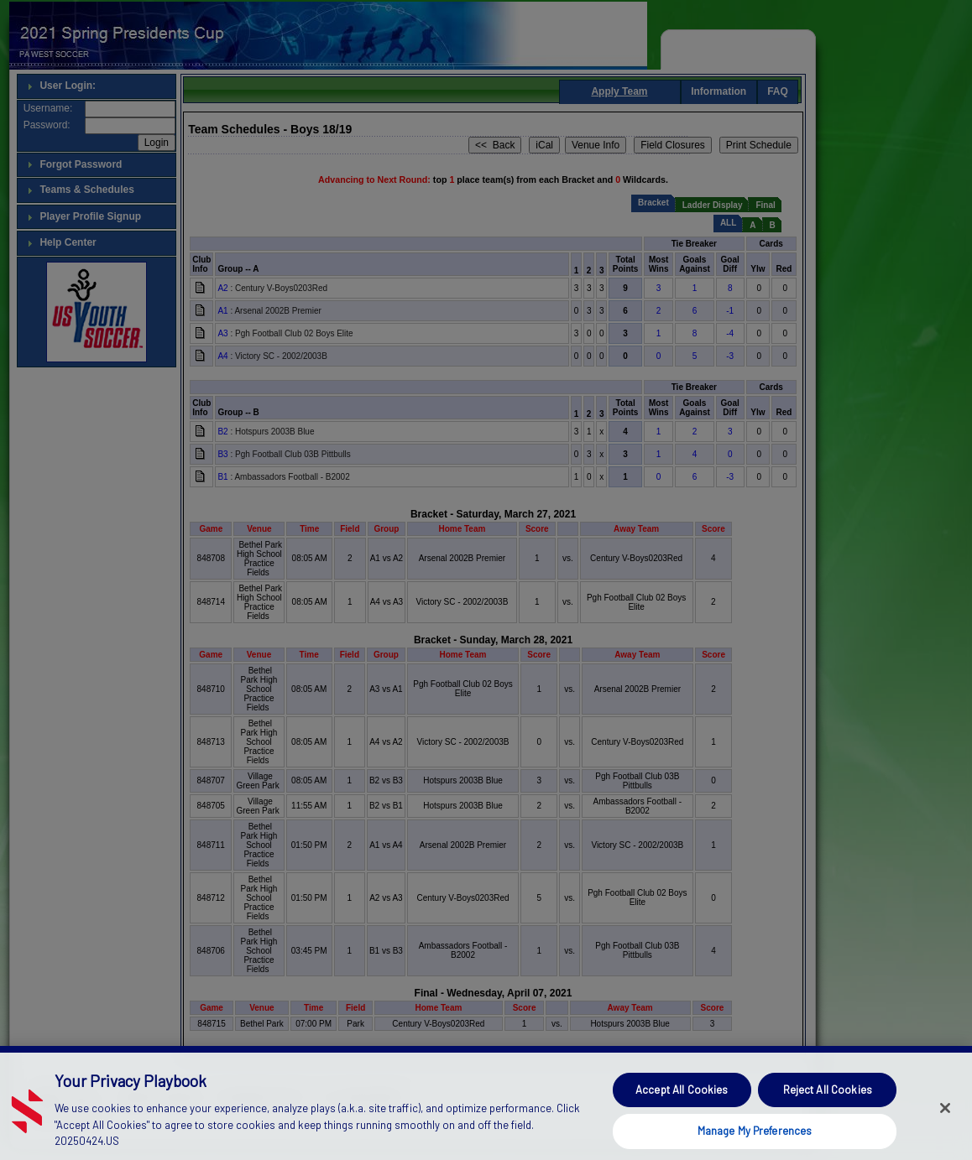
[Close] (945, 1129)
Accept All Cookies (681, 1110)
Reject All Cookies (827, 1110)
